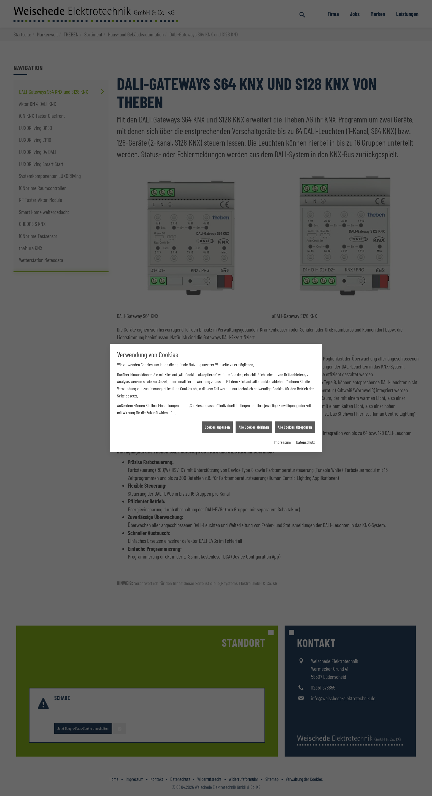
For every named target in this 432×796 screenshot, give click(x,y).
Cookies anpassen (217, 195)
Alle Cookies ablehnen (254, 195)
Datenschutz (305, 209)
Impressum (282, 209)
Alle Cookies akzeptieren (295, 195)
